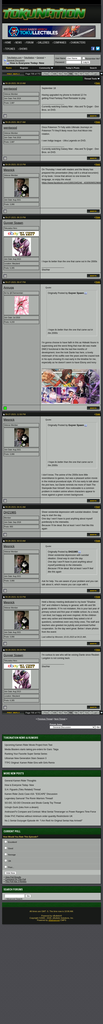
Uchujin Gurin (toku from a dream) (21, 807)
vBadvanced (54, 920)
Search (93, 68)
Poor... (11, 867)
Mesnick (9, 170)
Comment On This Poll (15, 879)
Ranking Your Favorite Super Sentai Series (26, 754)
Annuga (9, 287)
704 (65, 74)
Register (24, 68)
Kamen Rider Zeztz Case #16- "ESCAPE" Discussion (31, 794)
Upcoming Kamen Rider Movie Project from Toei (28, 745)
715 (86, 74)
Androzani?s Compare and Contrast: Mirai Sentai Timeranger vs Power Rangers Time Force (50, 811)
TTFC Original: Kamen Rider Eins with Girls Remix (30, 762)
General (40, 57)
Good (10, 848)
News (18, 42)
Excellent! (12, 842)
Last (96, 74)
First (45, 74)
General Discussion (16, 60)
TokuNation (29, 57)
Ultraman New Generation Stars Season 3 (25, 758)
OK (9, 861)
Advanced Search (14, 899)
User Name (60, 58)
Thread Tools (90, 79)
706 (75, 74)
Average (12, 855)
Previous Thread (45, 719)
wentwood (10, 88)
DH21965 (10, 512)
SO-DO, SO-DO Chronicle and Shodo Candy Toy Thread (33, 803)
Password (59, 62)
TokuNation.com (14, 57)
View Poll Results (13, 877)
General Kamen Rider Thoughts (20, 780)
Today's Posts (72, 68)
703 (60, 74)
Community (46, 68)
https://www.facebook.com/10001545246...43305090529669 (71, 183)
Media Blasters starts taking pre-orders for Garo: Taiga (31, 749)
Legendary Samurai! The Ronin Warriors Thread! (29, 798)
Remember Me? (91, 59)
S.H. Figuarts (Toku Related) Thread (23, 789)
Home (8, 42)
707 (81, 74)
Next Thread (59, 719)
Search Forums (13, 889)
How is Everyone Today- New (19, 785)
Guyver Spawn (13, 222)
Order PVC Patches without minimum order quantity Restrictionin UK (39, 816)
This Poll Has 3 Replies (15, 881)
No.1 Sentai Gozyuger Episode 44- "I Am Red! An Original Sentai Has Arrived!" (44, 820)
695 (54, 74)
